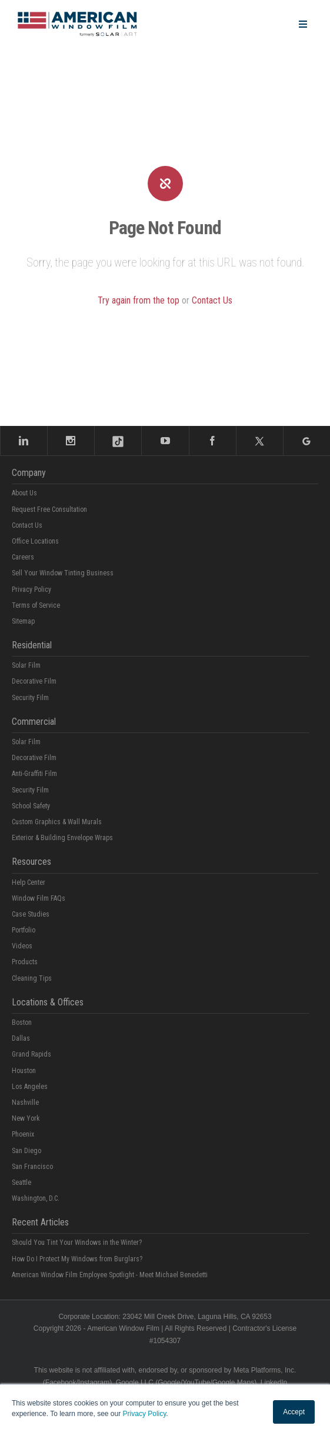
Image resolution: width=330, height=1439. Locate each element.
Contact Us (212, 300)
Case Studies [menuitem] (30, 914)
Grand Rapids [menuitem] (31, 1054)
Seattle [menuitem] (21, 1182)
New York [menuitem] (26, 1118)
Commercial (34, 721)
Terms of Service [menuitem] (36, 605)
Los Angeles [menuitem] (30, 1086)
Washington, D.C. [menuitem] (35, 1198)
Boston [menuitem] (22, 1022)
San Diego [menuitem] (26, 1151)
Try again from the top (138, 300)
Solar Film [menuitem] (26, 665)
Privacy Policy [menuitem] (31, 589)
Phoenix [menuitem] (23, 1134)
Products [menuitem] (25, 962)
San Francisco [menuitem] (32, 1166)
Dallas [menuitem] (21, 1038)
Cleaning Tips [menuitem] (32, 978)
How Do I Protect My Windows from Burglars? (77, 1259)
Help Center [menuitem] (28, 882)
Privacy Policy (144, 1414)
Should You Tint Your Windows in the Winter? (77, 1242)
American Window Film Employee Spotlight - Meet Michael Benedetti (110, 1275)
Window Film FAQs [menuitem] (38, 898)
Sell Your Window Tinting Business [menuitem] (63, 573)
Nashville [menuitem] (25, 1102)
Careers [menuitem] (23, 557)
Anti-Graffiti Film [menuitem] (34, 774)
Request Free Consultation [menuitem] (49, 509)
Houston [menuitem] (24, 1071)
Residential (32, 645)
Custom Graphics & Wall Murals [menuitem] (57, 822)
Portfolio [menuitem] (23, 930)
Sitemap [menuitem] (23, 621)
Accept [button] (294, 1412)
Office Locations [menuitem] (35, 541)
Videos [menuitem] (22, 946)
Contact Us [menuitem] (27, 525)
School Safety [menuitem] (31, 806)
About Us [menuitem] (24, 493)
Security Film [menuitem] (30, 698)
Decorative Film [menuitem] (34, 681)
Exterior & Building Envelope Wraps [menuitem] (62, 838)
